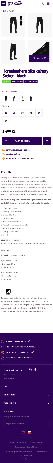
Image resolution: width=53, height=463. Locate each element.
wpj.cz (30, 459)
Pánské (8, 11)
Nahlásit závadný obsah (18, 442)
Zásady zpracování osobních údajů (26, 447)
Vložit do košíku (22, 141)
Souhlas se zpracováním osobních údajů (19, 451)
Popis (6, 172)
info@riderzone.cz (10, 378)
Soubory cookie (42, 451)
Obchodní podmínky (36, 442)
